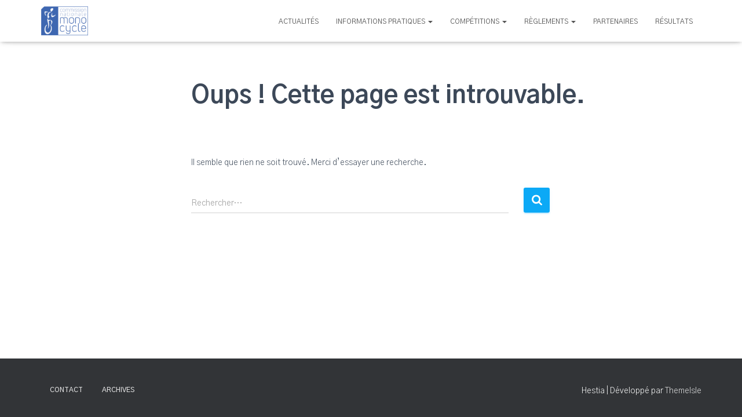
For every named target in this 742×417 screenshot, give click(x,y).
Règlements (550, 21)
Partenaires (615, 21)
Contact (66, 389)
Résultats (674, 21)
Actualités (299, 21)
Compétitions (478, 21)
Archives (118, 389)
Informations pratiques (384, 21)
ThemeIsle (683, 391)
